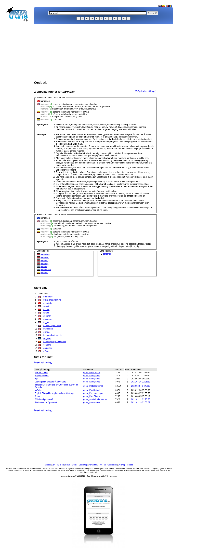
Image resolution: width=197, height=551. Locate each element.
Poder (37, 396)
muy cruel (77, 116)
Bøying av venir (42, 376)
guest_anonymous (91, 376)
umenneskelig (113, 124)
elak (73, 244)
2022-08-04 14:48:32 (140, 386)
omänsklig (65, 244)
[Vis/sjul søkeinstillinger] (145, 91)
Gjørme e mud (41, 372)
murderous (68, 109)
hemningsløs (64, 127)
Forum (67, 465)
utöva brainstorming (52, 300)
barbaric (76, 104)
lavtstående (87, 127)
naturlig (97, 127)
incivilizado (66, 114)
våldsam (74, 241)
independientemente (52, 335)
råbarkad (66, 241)
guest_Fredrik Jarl (91, 390)
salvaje (86, 112)
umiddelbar (80, 129)
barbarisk (57, 119)
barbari (44, 266)
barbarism (45, 254)
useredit (130, 465)
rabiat (111, 127)
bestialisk (133, 244)
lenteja (46, 313)
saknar (46, 309)
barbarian (67, 104)
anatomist (47, 348)
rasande (97, 246)
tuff (88, 244)
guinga (46, 332)
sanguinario (57, 116)
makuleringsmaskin (52, 325)
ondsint (124, 244)
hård (84, 244)
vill (129, 129)
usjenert (107, 129)
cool (93, 244)
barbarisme (46, 269)
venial (46, 306)
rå (116, 127)
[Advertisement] (18, 77)
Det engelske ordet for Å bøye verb (50, 382)
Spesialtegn (83, 465)
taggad (141, 244)
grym (58, 241)
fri (57, 127)
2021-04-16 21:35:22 (140, 382)
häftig (107, 244)
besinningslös (73, 246)
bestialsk (60, 124)
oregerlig (106, 246)
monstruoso (76, 112)
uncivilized (57, 106)
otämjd (129, 246)
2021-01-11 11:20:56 (140, 399)
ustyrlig (115, 129)
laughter (47, 338)
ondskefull (115, 244)
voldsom (133, 124)
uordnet (89, 129)
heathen (93, 104)
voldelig (124, 124)
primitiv (105, 127)
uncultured (68, 106)
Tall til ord (60, 465)
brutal (67, 124)
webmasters (112, 465)
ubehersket (132, 127)
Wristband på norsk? (44, 399)
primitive (106, 106)
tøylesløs (122, 127)
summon (47, 316)
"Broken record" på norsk (46, 402)
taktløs (103, 124)
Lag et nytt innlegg (43, 362)
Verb (54, 465)
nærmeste (47, 297)
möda (45, 351)
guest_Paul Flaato (91, 396)
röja (36, 379)
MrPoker (38, 390)
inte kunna (48, 329)
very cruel (78, 109)
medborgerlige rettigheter (54, 341)
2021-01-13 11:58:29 (140, 402)
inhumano (65, 112)
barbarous (57, 104)
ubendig (142, 127)
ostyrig (136, 246)
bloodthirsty (57, 109)
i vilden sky (76, 127)
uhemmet (60, 129)
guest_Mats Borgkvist (93, 386)
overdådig (47, 303)
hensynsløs (87, 124)
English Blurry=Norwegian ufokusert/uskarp (54, 393)
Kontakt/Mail (93, 465)
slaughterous (90, 109)
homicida (68, 116)
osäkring (47, 345)
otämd (114, 246)
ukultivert (70, 129)
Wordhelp (121, 465)
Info (101, 465)
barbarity (44, 263)
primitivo (83, 114)
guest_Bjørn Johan (91, 372)
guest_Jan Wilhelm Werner (95, 399)
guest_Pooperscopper (93, 393)
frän (58, 244)
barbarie (44, 272)
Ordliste (74, 465)
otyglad (121, 246)
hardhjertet (76, 124)
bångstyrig (60, 246)
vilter (134, 129)
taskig (148, 244)
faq (105, 465)
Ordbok (48, 465)
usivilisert (98, 129)
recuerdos (47, 319)
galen (90, 246)
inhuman (85, 104)
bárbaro (56, 112)
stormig (83, 246)
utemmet (123, 129)
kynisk (96, 124)
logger (46, 322)
